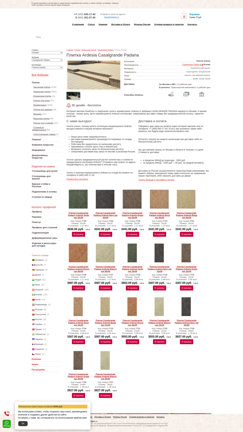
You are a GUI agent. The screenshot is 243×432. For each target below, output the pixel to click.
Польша (38, 309)
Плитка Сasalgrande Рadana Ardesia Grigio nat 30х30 (132, 215)
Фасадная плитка (41, 118)
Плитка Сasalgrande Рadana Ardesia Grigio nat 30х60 (78, 376)
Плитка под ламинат (42, 109)
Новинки (103, 24)
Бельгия (39, 265)
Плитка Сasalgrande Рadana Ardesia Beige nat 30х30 (186, 215)
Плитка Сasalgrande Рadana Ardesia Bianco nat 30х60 (105, 376)
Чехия (38, 354)
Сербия (38, 324)
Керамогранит (39, 105)
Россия (38, 319)
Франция (39, 344)
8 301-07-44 (85, 17)
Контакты (192, 24)
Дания (38, 275)
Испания (39, 289)
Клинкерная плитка (42, 96)
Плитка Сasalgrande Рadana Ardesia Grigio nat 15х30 (186, 269)
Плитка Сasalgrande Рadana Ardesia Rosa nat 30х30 (159, 215)
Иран (37, 285)
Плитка (77, 50)
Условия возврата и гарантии (169, 24)
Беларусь (39, 260)
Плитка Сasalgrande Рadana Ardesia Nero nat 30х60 (186, 322)
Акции (35, 364)
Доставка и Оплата (120, 24)
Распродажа (38, 369)
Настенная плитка (49, 41)
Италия (38, 294)
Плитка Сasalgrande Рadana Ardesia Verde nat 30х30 (78, 215)
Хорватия (39, 349)
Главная (69, 50)
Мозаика (37, 114)
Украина (39, 339)
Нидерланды (41, 304)
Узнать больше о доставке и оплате (156, 180)
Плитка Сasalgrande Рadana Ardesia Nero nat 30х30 (105, 215)
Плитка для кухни (41, 100)
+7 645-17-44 (84, 14)
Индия (38, 280)
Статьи (91, 24)
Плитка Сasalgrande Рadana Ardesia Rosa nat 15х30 (78, 322)
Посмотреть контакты (77, 179)
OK (22, 423)
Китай (37, 299)
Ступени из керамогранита (39, 128)
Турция (38, 329)
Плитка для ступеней (43, 123)
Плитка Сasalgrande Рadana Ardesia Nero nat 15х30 (159, 269)
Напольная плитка (42, 91)
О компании (78, 24)
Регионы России (142, 24)
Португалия (40, 314)
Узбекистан (40, 334)
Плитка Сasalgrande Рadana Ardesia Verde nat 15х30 (132, 269)
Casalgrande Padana (105, 50)
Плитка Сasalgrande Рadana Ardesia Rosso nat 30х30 (78, 269)
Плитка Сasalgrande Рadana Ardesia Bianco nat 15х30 (159, 322)
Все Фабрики (40, 74)
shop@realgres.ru (109, 17)
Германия (39, 270)
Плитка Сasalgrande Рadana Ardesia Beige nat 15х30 (105, 322)
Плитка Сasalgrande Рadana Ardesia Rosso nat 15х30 (132, 322)
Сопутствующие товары (44, 134)
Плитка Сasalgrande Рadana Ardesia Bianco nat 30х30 (105, 269)
